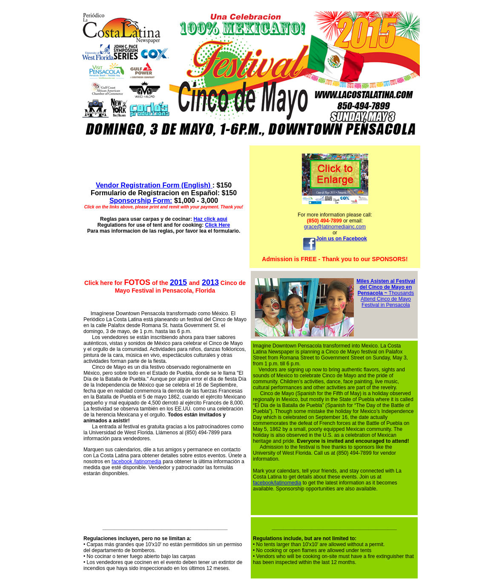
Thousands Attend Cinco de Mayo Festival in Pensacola (387, 299)
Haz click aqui (210, 219)
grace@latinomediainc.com (335, 227)
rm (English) (191, 185)
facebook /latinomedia (136, 461)
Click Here (217, 225)
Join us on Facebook (341, 239)
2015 (178, 282)
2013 (210, 282)
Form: (140, 200)
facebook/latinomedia (277, 483)
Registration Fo (133, 185)
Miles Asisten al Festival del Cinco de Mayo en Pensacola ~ (385, 287)
